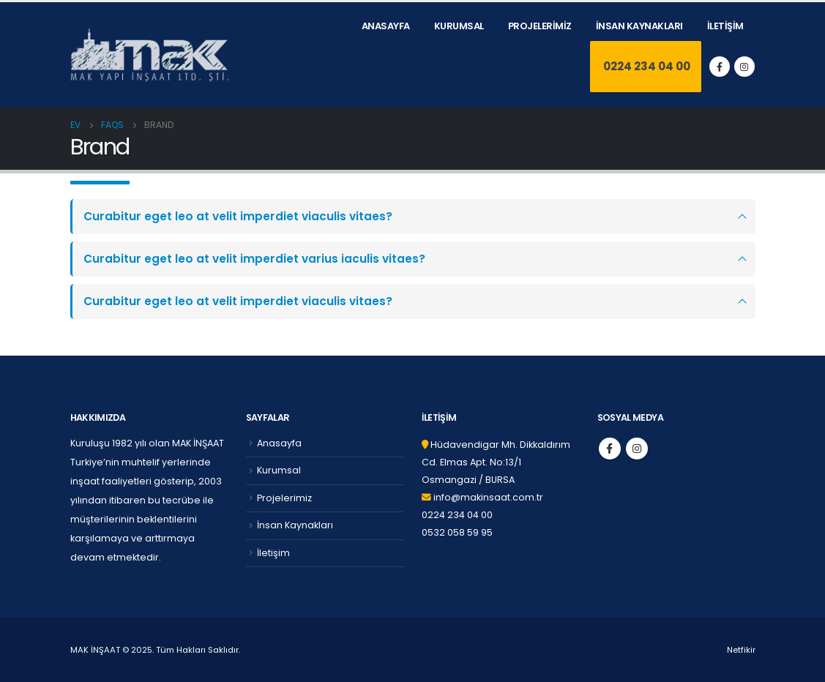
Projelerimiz (540, 26)
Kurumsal (459, 26)
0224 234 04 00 (645, 66)
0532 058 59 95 (457, 532)
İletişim (725, 26)
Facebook (610, 449)
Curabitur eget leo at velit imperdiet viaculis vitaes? (237, 216)
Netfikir (741, 650)
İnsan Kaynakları (639, 26)
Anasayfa (386, 26)
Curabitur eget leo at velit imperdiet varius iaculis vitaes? (254, 258)
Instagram (637, 449)
